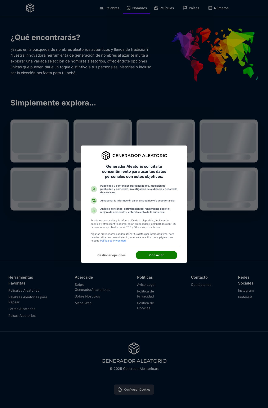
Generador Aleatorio (140, 155)
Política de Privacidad (113, 240)
